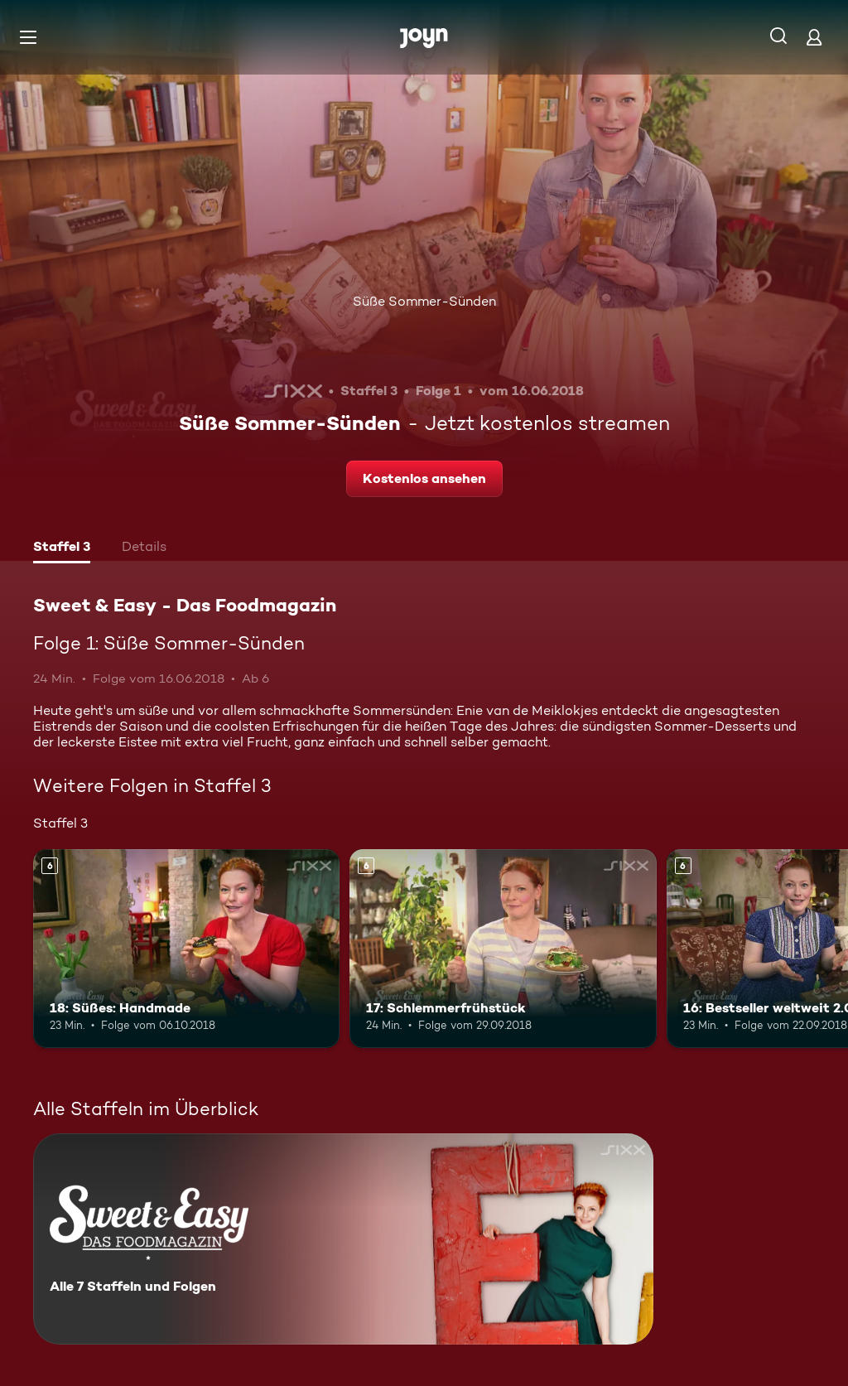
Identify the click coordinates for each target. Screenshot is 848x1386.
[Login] (814, 36)
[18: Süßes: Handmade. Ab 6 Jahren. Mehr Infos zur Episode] (186, 949)
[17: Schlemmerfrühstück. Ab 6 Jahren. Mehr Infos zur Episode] (502, 949)
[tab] (62, 548)
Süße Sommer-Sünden (424, 301)
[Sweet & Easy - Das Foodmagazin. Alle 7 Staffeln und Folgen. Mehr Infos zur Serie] (343, 1239)
